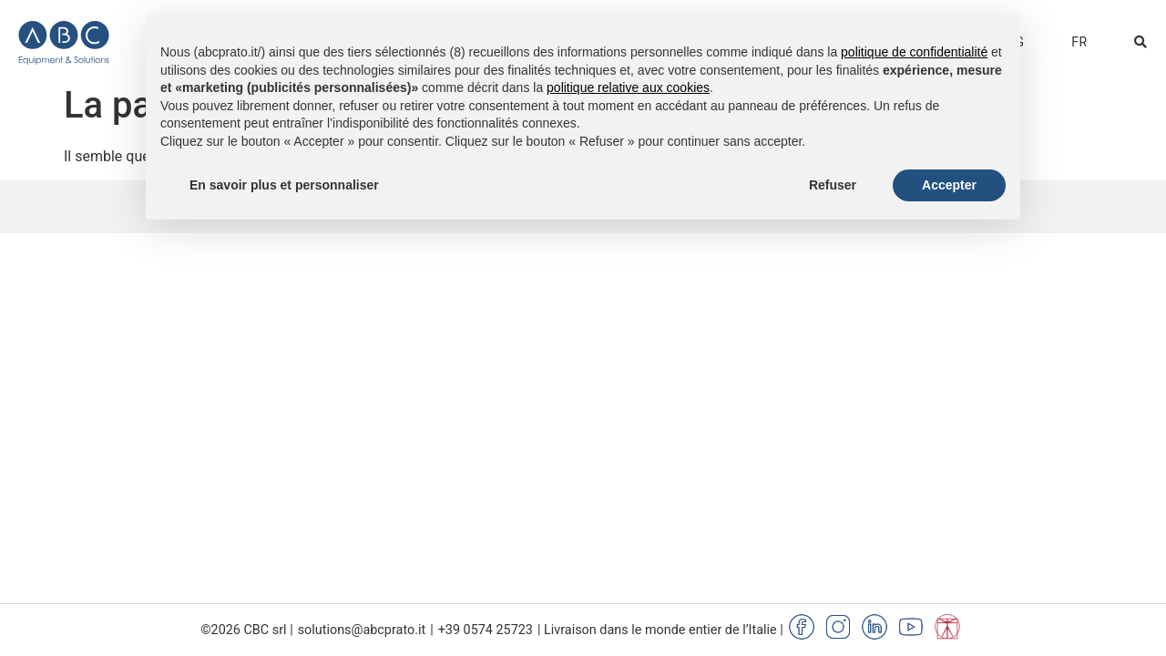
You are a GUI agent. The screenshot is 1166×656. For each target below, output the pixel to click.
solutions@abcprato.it (362, 630)
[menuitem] (1079, 42)
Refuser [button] (832, 185)
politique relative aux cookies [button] (628, 87)
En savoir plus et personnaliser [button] (284, 185)
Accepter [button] (949, 185)
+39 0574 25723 (485, 630)
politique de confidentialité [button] (914, 52)
